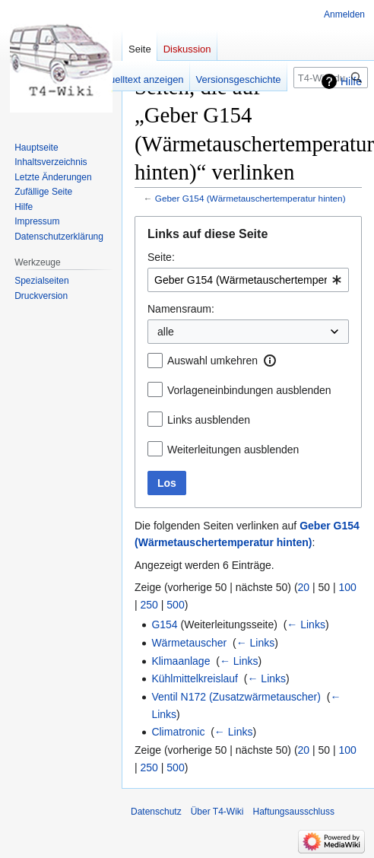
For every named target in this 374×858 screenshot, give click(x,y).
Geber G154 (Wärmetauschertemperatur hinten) (250, 198)
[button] (270, 360)
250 (149, 605)
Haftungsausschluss (293, 811)
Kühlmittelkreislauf (194, 678)
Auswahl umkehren (212, 360)
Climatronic (177, 732)
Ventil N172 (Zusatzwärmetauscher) (236, 697)
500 (175, 605)
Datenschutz (156, 811)
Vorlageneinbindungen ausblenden (249, 390)
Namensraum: (180, 309)
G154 (164, 624)
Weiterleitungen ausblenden (233, 449)
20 (304, 587)
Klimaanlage (180, 661)
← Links (306, 624)
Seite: (161, 257)
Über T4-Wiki (217, 811)
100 (348, 587)
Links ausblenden (208, 420)
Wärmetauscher (189, 643)
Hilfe (351, 81)
